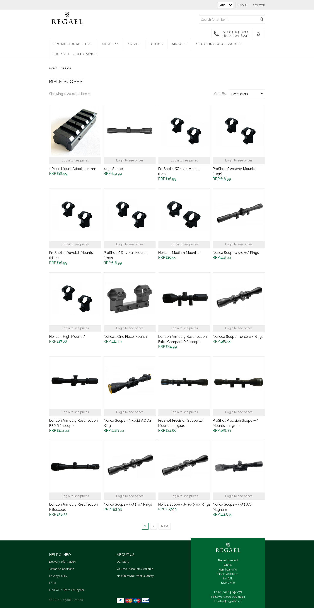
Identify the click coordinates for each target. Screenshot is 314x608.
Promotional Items (73, 44)
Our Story (123, 561)
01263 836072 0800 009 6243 (232, 33)
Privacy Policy (58, 575)
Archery (110, 44)
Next (164, 526)
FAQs (52, 583)
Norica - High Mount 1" (67, 337)
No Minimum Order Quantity (135, 575)
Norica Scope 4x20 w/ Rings (236, 253)
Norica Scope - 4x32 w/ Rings (128, 504)
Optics (156, 44)
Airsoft (179, 44)
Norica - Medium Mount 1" (179, 253)
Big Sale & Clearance (75, 54)
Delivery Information (62, 561)
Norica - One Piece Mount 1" (126, 337)
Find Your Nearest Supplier (66, 590)
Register (259, 5)
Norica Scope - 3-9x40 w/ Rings (184, 504)
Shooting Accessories (219, 44)
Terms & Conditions (61, 569)
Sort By (220, 94)
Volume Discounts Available (135, 569)
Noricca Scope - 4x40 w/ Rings (238, 337)
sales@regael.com (229, 601)
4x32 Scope (113, 169)
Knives (134, 44)
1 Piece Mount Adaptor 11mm (72, 169)
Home (53, 68)
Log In (243, 5)
